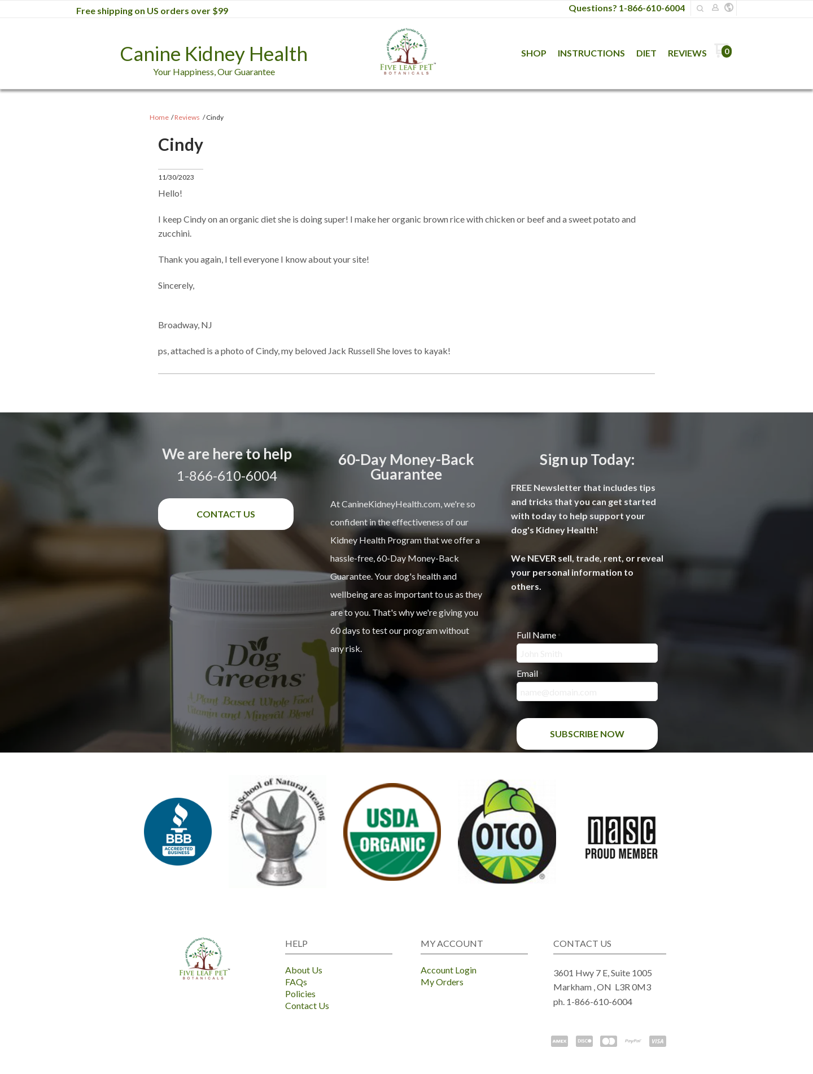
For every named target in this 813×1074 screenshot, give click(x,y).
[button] (728, 8)
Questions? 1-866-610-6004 (627, 7)
